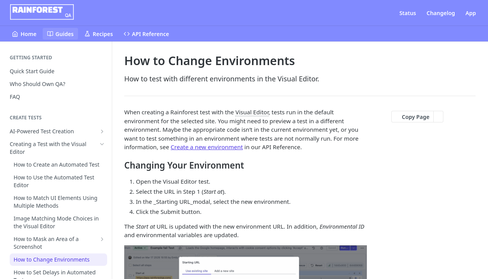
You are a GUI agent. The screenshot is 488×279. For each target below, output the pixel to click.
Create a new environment (207, 147)
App (470, 13)
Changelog (441, 13)
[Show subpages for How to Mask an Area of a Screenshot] (102, 239)
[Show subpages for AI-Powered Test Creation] (102, 131)
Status (407, 13)
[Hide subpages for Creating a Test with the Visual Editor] (102, 144)
